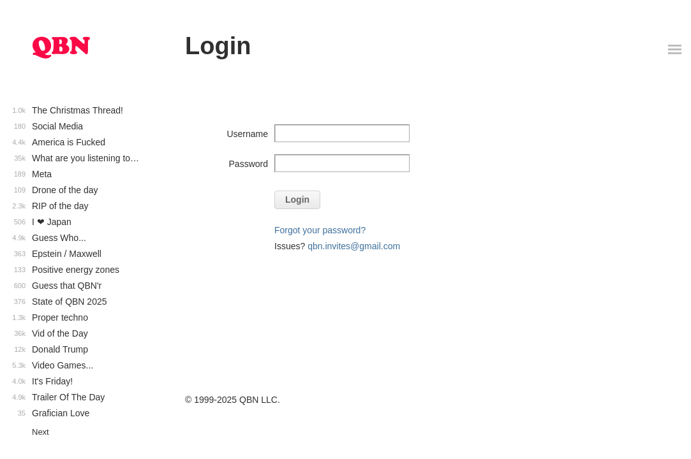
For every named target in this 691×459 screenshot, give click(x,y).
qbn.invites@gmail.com (354, 246)
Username (247, 134)
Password (248, 164)
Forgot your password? (320, 230)
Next (40, 432)
